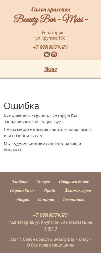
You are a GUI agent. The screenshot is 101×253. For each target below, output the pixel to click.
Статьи (46, 199)
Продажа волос (73, 181)
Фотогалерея (77, 190)
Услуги (43, 181)
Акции (23, 199)
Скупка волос (22, 190)
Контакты (73, 199)
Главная (20, 181)
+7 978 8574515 (50, 47)
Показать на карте (68, 225)
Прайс (50, 190)
